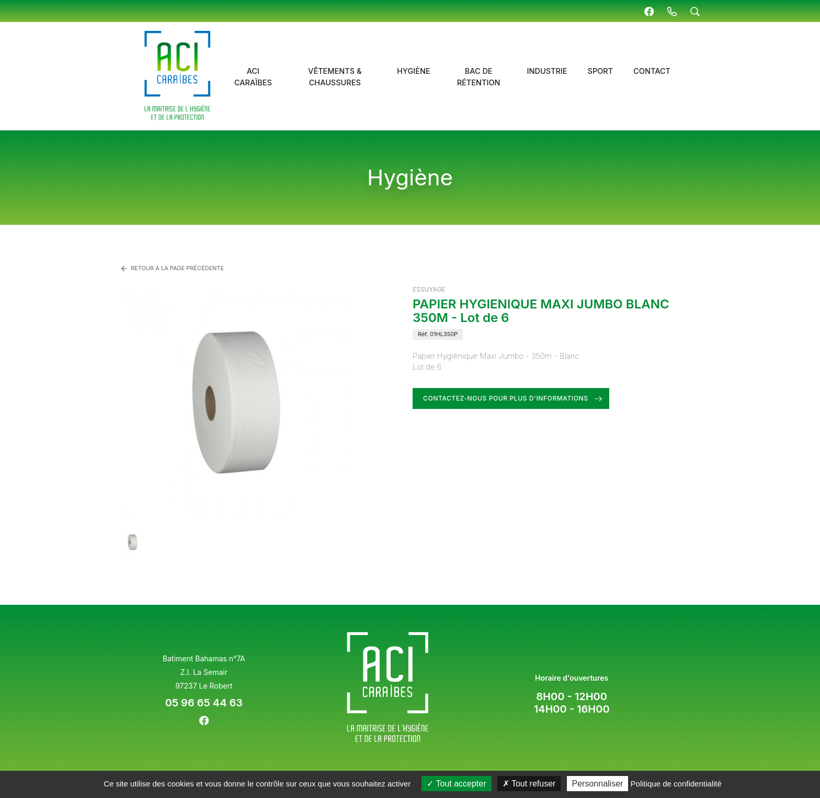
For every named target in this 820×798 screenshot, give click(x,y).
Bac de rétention (478, 76)
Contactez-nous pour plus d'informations (505, 398)
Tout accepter (456, 783)
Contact (651, 70)
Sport (600, 70)
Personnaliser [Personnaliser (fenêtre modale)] (597, 783)
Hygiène (413, 70)
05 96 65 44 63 (204, 702)
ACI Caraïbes (253, 76)
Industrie (547, 70)
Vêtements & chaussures (334, 76)
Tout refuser (529, 783)
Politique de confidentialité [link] (676, 783)
